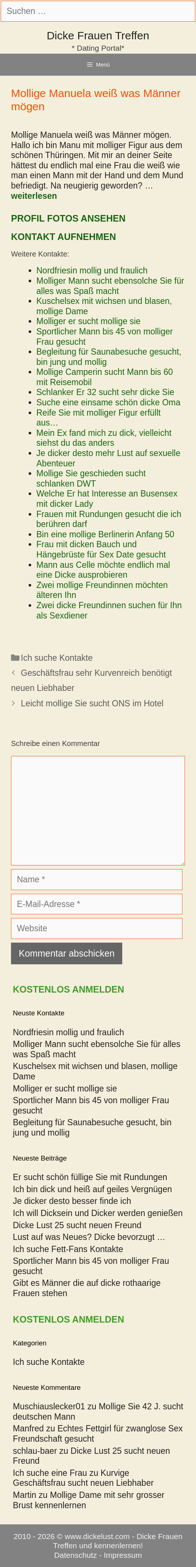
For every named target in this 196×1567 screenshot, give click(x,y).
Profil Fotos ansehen (68, 218)
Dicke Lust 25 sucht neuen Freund (77, 1225)
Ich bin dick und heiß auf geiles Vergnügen (92, 1189)
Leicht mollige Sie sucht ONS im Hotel (92, 703)
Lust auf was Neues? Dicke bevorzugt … (89, 1237)
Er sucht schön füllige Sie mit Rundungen (90, 1177)
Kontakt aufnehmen (63, 237)
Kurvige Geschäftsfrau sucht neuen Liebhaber (83, 1478)
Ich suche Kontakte (57, 658)
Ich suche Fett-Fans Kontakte (68, 1249)
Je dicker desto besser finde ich (72, 1201)
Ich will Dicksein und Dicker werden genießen (98, 1213)
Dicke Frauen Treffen (98, 35)
